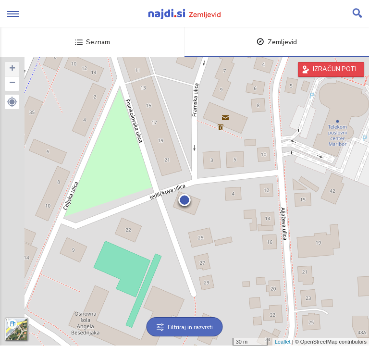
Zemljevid (277, 42)
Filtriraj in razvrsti (185, 327)
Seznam (92, 42)
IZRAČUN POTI (335, 69)
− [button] (12, 83)
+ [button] (12, 69)
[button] (12, 102)
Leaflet (283, 342)
